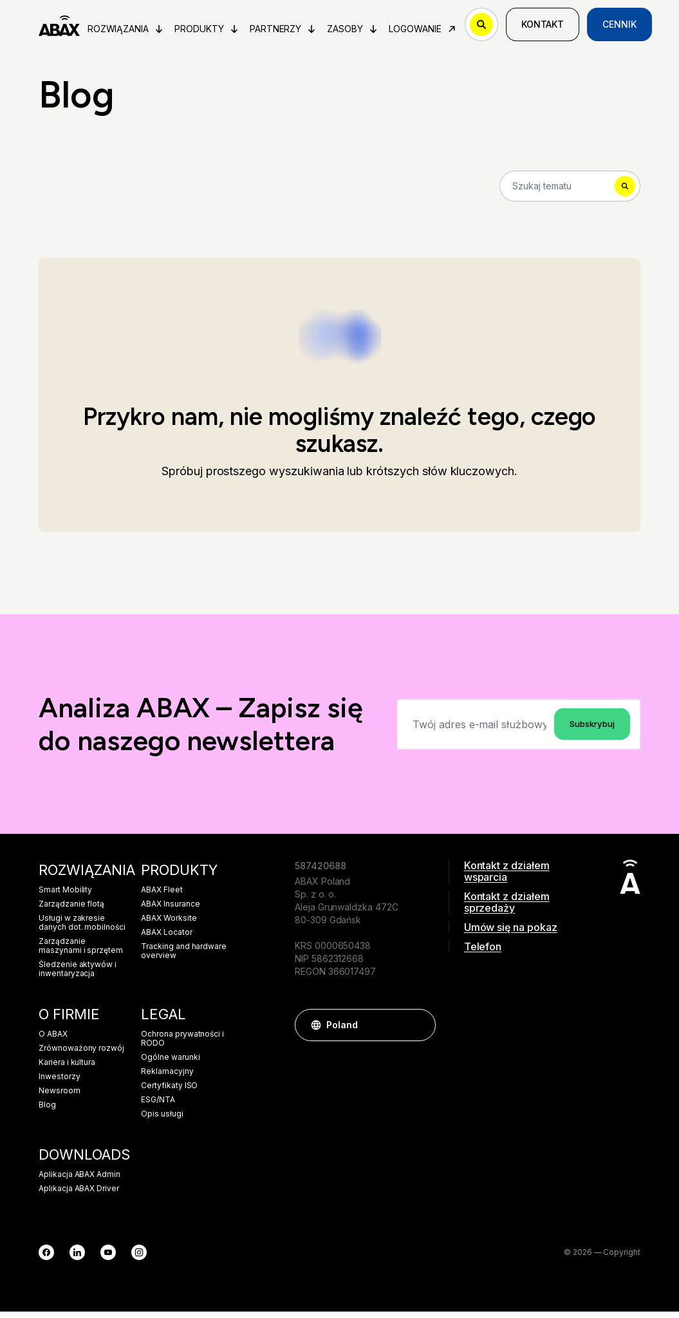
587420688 (320, 872)
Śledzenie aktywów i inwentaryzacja (77, 975)
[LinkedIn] (77, 1258)
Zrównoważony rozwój (81, 1054)
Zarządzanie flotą (71, 910)
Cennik (625, 26)
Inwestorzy (59, 1082)
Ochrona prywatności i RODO (182, 1045)
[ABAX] (61, 27)
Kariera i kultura (67, 1068)
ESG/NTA (158, 1106)
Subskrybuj (589, 729)
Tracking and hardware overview (184, 957)
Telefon (483, 953)
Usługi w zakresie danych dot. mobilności (82, 929)
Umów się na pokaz (510, 933)
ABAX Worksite (168, 924)
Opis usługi (162, 1120)
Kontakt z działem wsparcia (507, 877)
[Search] (569, 190)
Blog (47, 1111)
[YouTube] (108, 1258)
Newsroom (59, 1097)
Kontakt (547, 26)
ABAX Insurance (170, 910)
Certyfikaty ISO (169, 1092)
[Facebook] (46, 1258)
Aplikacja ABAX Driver (79, 1195)
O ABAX (53, 1040)
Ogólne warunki (170, 1063)
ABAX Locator (166, 938)
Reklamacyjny (167, 1077)
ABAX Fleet (162, 896)
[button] (419, 1031)
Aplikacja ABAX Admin (79, 1180)
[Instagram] (139, 1258)
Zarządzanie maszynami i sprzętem (81, 952)
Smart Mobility (65, 896)
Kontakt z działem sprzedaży (507, 908)
